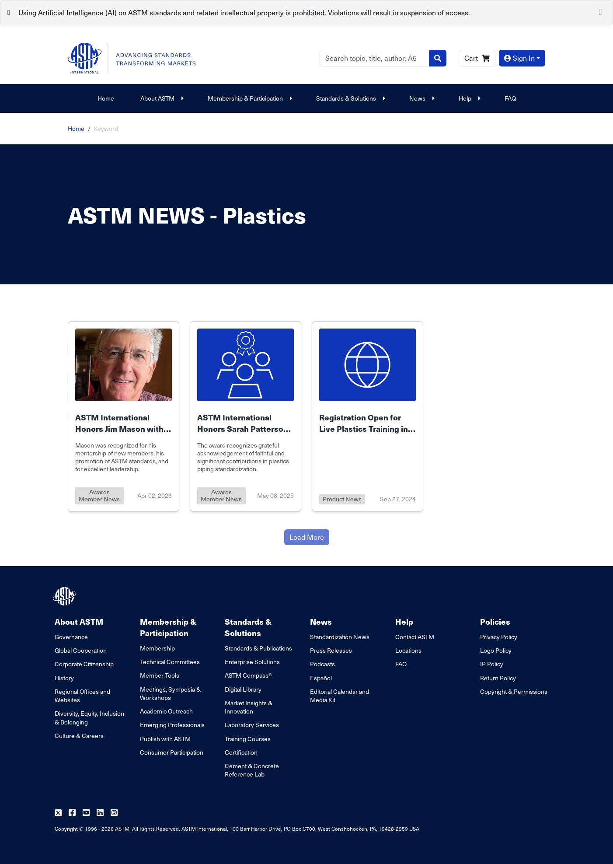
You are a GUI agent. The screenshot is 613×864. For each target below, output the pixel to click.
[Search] (374, 58)
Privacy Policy (498, 637)
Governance (71, 637)
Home (106, 98)
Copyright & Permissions (513, 691)
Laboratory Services (252, 725)
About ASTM (160, 98)
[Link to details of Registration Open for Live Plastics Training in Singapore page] (367, 416)
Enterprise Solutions (252, 662)
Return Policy (498, 678)
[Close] (600, 10)
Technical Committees (170, 662)
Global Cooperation (81, 650)
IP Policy (491, 664)
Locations (408, 650)
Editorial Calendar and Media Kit (339, 695)
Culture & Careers (79, 735)
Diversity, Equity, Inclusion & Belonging (89, 717)
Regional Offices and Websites (82, 695)
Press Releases (331, 650)
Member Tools (159, 675)
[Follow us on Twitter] (58, 813)
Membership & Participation (249, 98)
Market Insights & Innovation (248, 707)
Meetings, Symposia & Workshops (170, 693)
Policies (495, 621)
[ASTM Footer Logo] (65, 596)
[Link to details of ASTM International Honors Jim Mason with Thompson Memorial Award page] (123, 416)
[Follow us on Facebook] (72, 813)
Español (321, 678)
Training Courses (248, 739)
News (420, 98)
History (64, 678)
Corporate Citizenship (84, 664)
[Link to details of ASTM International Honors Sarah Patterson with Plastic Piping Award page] (245, 416)
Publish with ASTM (165, 739)
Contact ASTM (414, 637)
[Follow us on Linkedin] (100, 813)
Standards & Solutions (349, 98)
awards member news (99, 495)
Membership (157, 648)
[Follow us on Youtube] (86, 813)
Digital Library (243, 689)
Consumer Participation (171, 752)
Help (468, 98)
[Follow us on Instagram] (114, 813)
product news (342, 499)
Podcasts (322, 664)
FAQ (510, 98)
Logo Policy (496, 650)
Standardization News (339, 637)
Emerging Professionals (172, 725)
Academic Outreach (166, 711)
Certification (241, 752)
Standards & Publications (258, 648)
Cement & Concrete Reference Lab (252, 770)
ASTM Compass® (248, 675)
